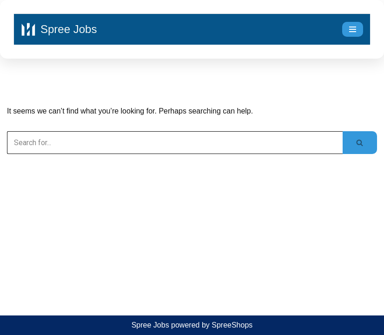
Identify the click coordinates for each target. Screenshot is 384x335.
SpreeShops (232, 325)
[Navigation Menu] (352, 29)
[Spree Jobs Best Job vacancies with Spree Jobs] (59, 29)
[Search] (175, 142)
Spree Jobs (150, 325)
